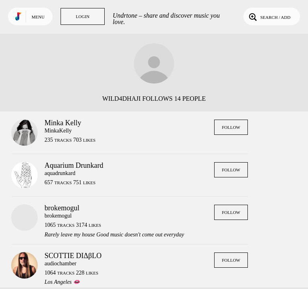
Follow (231, 127)
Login (82, 16)
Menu (38, 16)
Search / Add (268, 16)
